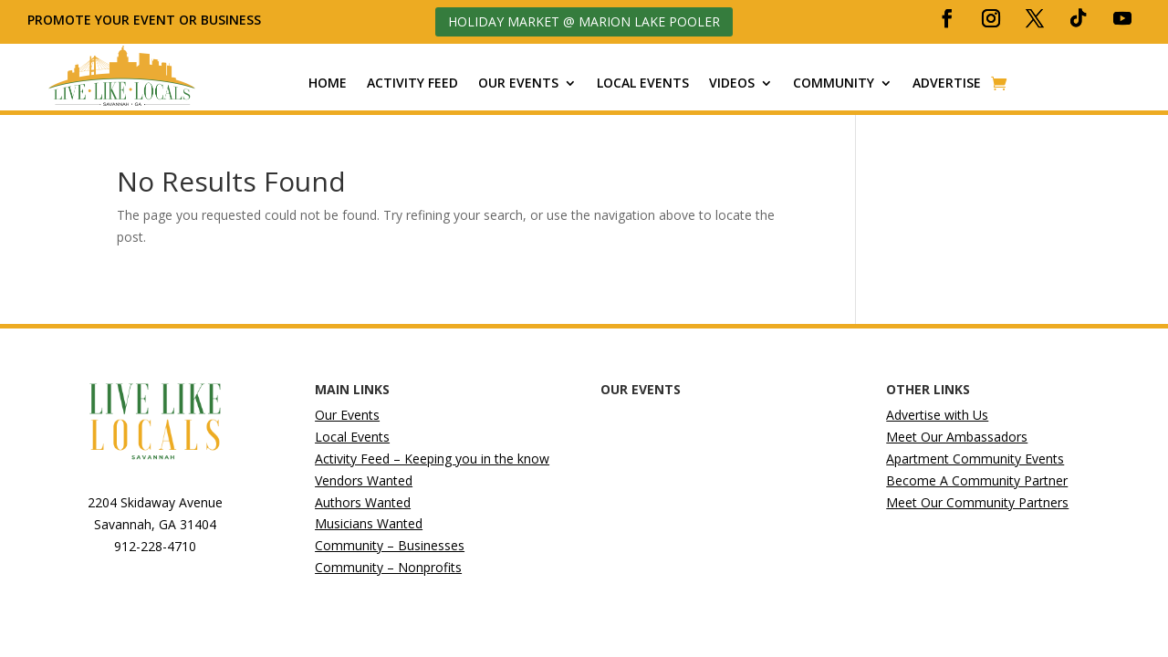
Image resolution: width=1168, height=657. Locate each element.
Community (833, 83)
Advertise (946, 83)
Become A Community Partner (977, 480)
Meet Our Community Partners (977, 502)
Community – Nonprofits (388, 567)
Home (327, 83)
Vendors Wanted (363, 480)
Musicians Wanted (368, 523)
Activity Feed (412, 83)
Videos (732, 83)
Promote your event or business (146, 19)
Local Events (643, 83)
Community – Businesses (389, 545)
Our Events (518, 83)
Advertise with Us (937, 414)
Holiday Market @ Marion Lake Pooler (584, 21)
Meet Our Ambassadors (956, 436)
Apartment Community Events (975, 458)
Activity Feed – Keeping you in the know (432, 458)
